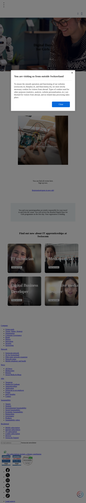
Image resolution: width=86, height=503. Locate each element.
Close (61, 104)
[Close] (72, 72)
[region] (43, 90)
